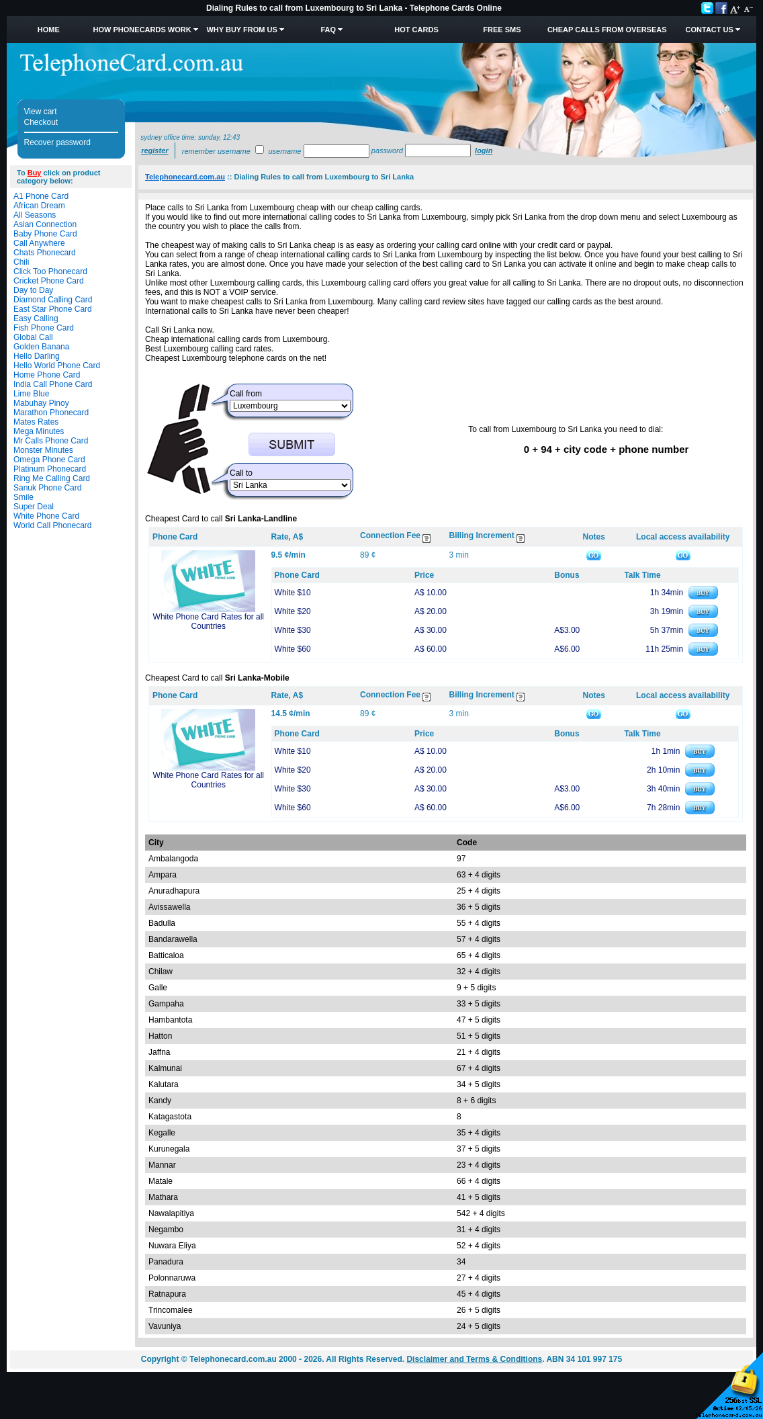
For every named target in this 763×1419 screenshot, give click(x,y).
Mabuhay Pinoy (41, 403)
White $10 (293, 592)
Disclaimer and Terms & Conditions (474, 1359)
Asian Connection (45, 224)
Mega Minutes (38, 431)
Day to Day (33, 290)
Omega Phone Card (49, 459)
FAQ (328, 30)
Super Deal (33, 506)
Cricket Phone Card (48, 281)
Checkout (41, 122)
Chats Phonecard (44, 252)
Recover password (57, 142)
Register (154, 150)
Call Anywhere (39, 243)
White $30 (293, 630)
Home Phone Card (46, 375)
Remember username (216, 151)
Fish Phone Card (43, 328)
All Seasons (34, 215)
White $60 (293, 649)
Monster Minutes (43, 450)
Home (49, 30)
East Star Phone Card (52, 309)
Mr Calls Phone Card (50, 440)
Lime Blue (31, 393)
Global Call (33, 337)
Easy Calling (35, 318)
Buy (35, 173)
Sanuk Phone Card (47, 487)
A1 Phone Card (41, 196)
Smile (23, 497)
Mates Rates (35, 422)
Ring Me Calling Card (51, 478)
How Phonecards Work (142, 30)
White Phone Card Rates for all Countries (208, 621)
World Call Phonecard (52, 525)
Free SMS (502, 30)
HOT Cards (416, 30)
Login (483, 150)
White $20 (293, 611)
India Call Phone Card (52, 384)
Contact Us (709, 30)
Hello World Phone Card (56, 365)
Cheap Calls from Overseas (607, 30)
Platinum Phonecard (49, 469)
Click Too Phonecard (50, 271)
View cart (40, 111)
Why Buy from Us (241, 30)
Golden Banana (41, 346)
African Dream (39, 205)
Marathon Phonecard (51, 412)
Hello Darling (36, 356)
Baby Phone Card (45, 234)
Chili (21, 262)
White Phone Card (46, 516)
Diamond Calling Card (52, 299)
